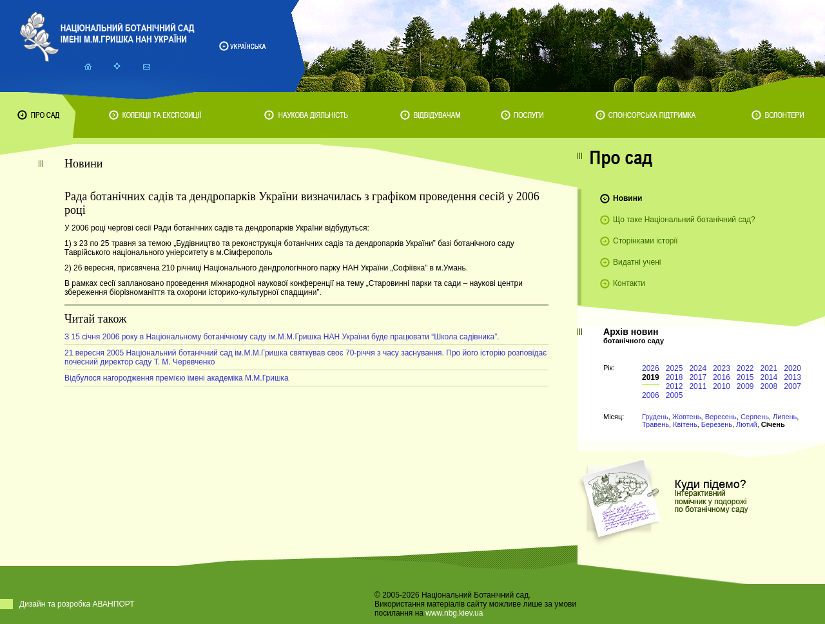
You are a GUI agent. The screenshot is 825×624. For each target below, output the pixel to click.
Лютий (746, 424)
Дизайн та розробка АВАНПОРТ (77, 604)
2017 (697, 377)
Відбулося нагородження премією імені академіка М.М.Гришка (176, 378)
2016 (721, 377)
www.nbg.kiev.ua (454, 613)
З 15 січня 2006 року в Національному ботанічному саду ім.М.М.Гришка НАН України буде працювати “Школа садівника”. (282, 336)
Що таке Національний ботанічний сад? (684, 219)
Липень (785, 417)
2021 (769, 368)
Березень (716, 424)
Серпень (755, 417)
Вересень (721, 417)
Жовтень (686, 417)
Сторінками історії (645, 240)
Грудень (655, 417)
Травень (655, 424)
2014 (769, 377)
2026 (650, 368)
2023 (721, 368)
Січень (773, 424)
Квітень (685, 424)
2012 (674, 386)
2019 (650, 377)
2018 (674, 377)
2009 (745, 386)
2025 (674, 368)
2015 (745, 377)
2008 (769, 386)
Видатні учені (637, 262)
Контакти (629, 283)
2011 (697, 386)
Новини (627, 198)
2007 (792, 386)
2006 (650, 395)
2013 (792, 377)
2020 (792, 368)
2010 (721, 386)
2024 (697, 368)
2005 (674, 395)
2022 (745, 368)
